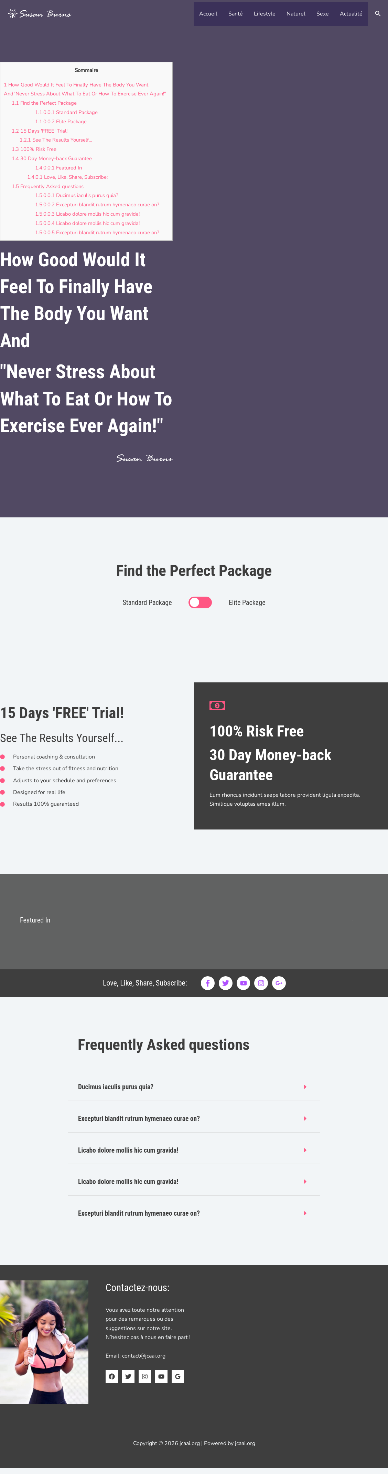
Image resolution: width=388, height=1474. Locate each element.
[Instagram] (145, 1383)
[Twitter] (128, 1383)
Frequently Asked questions (49, 193)
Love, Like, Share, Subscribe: (68, 184)
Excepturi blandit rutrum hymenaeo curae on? (99, 211)
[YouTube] (161, 1383)
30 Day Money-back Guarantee (52, 166)
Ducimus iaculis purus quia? (78, 202)
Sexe (322, 14)
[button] (378, 14)
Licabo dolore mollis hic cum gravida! (89, 220)
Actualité (351, 14)
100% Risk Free (34, 157)
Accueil (208, 14)
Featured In (59, 175)
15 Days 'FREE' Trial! (40, 139)
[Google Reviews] (178, 1383)
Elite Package (61, 130)
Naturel (296, 14)
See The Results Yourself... (57, 148)
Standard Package (67, 120)
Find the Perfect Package (45, 112)
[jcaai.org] (39, 13)
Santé (235, 14)
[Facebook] (112, 1383)
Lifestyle (265, 14)
